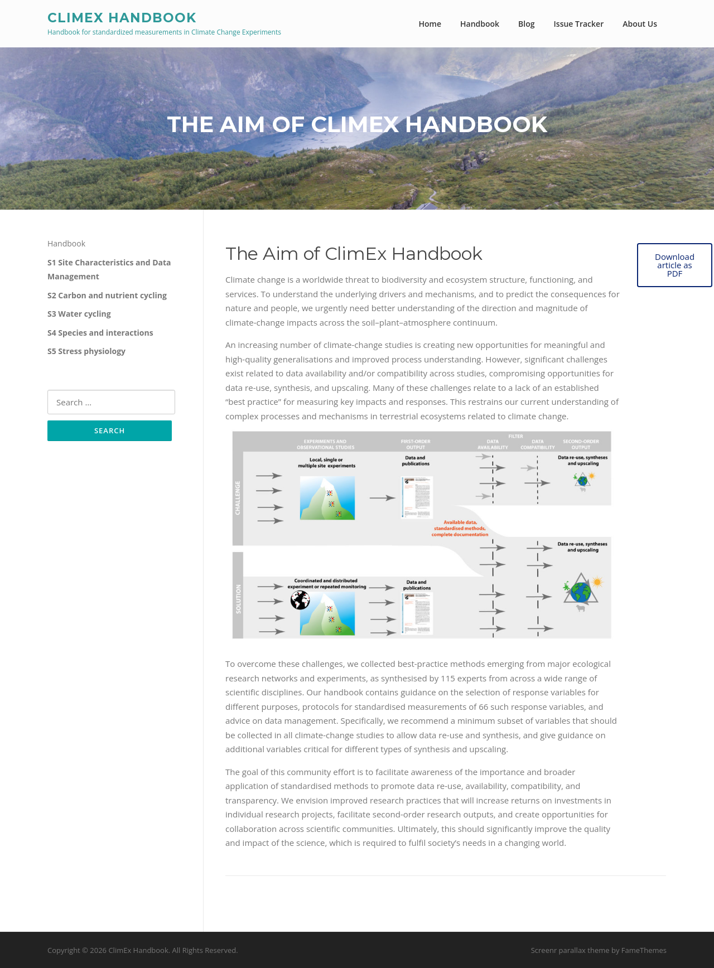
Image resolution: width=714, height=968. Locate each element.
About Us (640, 23)
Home (430, 23)
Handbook (479, 23)
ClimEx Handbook (121, 17)
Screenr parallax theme (570, 950)
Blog (526, 23)
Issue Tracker (579, 23)
